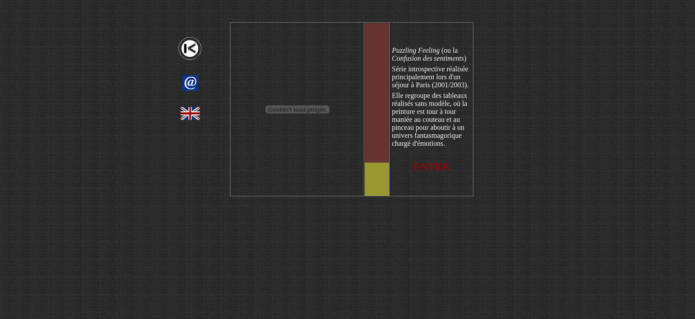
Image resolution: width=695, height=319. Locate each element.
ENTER (431, 166)
